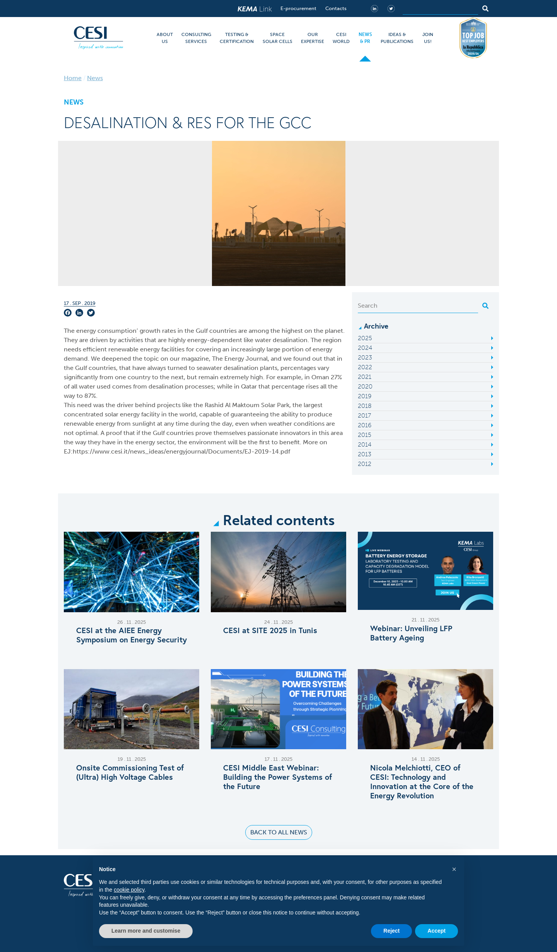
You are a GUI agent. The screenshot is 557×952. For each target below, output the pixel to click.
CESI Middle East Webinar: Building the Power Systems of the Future (277, 777)
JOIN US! (427, 38)
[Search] (440, 8)
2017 (364, 415)
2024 (365, 347)
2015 (364, 434)
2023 (365, 357)
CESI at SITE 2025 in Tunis (270, 630)
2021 (364, 376)
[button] (454, 869)
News (95, 78)
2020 (365, 386)
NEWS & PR (365, 38)
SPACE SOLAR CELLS (277, 38)
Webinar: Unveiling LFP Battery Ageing (411, 633)
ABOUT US (165, 38)
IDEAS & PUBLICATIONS (397, 38)
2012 (364, 463)
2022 (365, 367)
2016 (364, 425)
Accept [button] (436, 931)
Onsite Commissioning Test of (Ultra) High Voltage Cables (130, 772)
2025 (365, 338)
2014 (364, 444)
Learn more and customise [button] (145, 931)
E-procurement (298, 8)
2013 (364, 454)
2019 (364, 396)
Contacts (336, 8)
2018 (365, 405)
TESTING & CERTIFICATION (237, 38)
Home (73, 78)
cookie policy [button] (129, 890)
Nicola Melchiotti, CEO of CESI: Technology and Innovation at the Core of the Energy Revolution (421, 781)
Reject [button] (391, 931)
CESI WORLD (341, 38)
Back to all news (278, 832)
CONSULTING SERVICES (196, 38)
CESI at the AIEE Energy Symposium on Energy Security (131, 635)
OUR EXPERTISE (312, 38)
